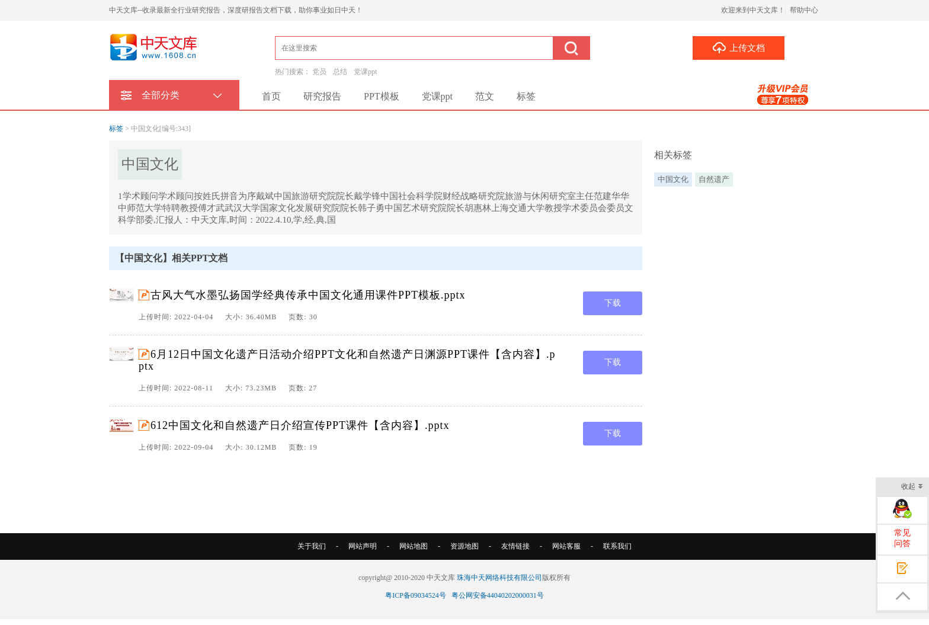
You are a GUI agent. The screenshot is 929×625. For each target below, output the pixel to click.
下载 (612, 303)
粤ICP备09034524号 (415, 595)
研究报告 (322, 96)
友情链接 (515, 546)
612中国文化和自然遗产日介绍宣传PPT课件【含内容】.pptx (300, 425)
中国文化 (673, 179)
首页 (271, 96)
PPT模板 (381, 96)
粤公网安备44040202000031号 (497, 595)
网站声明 (362, 546)
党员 (319, 72)
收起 (912, 487)
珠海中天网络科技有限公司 (499, 577)
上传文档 (738, 47)
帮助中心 (804, 10)
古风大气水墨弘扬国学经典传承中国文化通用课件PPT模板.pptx (308, 295)
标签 (526, 96)
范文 (484, 96)
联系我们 (617, 546)
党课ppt (365, 72)
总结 (340, 72)
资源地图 (464, 546)
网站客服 (566, 546)
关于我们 (311, 546)
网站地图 (413, 546)
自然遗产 (714, 179)
